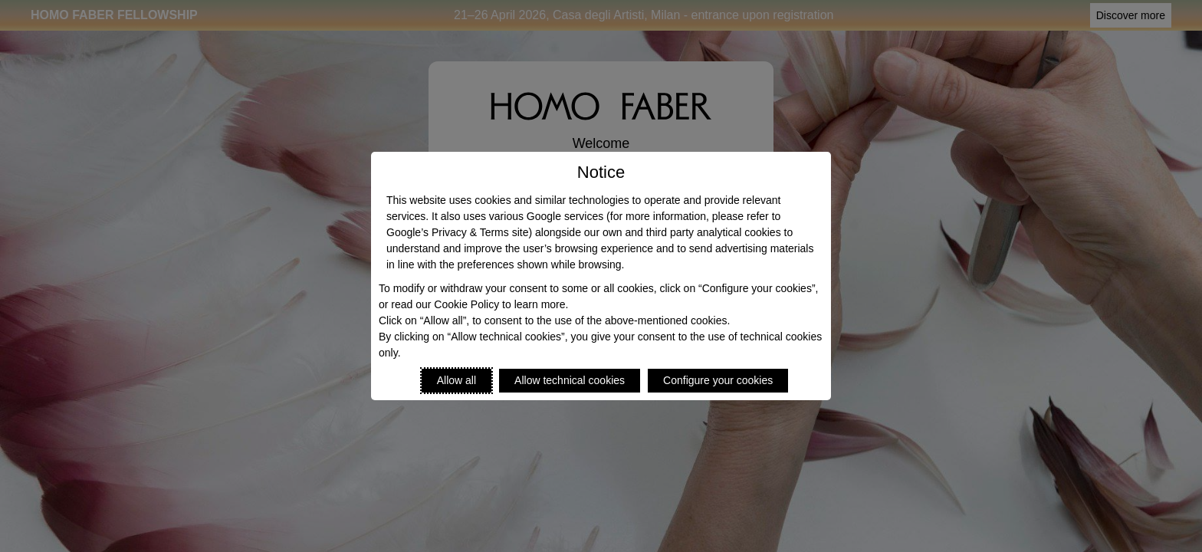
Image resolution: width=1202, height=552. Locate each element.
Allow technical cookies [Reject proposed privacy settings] (569, 380)
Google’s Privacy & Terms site (457, 232)
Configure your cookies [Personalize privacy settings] (718, 380)
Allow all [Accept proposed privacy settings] (456, 380)
